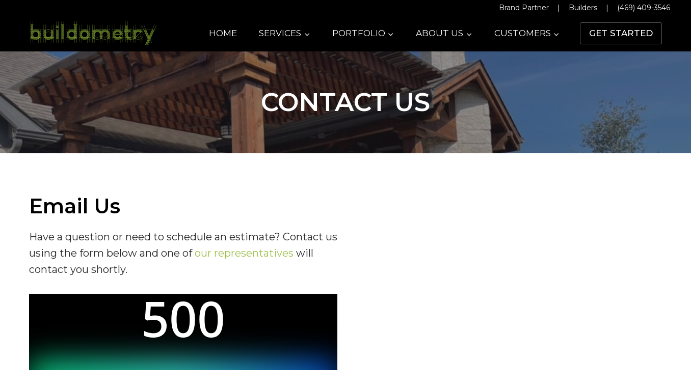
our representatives (244, 253)
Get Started (621, 33)
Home (223, 33)
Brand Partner (524, 7)
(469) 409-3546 (643, 7)
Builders (583, 7)
